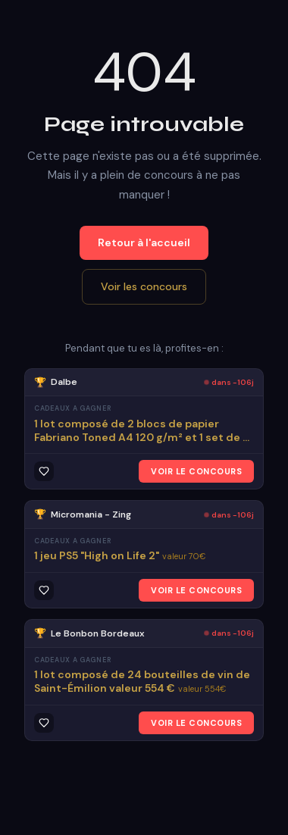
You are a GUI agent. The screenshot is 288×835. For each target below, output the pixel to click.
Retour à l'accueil (144, 242)
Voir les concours (144, 286)
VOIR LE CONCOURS (196, 471)
